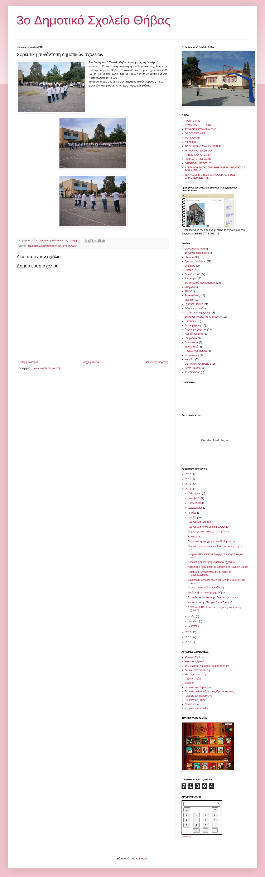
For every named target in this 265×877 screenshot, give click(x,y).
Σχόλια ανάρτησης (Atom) (46, 368)
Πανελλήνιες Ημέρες (196, 350)
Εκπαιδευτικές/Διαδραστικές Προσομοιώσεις (209, 691)
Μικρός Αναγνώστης (196, 674)
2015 (189, 483)
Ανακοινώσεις (192, 295)
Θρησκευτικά (192, 355)
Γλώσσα (189, 257)
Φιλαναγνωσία (193, 308)
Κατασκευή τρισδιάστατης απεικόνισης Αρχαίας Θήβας (218, 566)
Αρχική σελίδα (91, 362)
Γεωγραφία (32, 245)
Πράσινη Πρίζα (193, 678)
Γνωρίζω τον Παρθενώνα (198, 695)
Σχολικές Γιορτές (194, 304)
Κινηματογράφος (194, 333)
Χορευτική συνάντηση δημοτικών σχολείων (211, 562)
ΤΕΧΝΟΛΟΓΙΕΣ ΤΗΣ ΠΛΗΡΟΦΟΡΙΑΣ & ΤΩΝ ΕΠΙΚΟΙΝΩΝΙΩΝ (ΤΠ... (210, 176)
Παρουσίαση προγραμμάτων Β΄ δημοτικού (211, 541)
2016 (189, 479)
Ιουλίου (192, 512)
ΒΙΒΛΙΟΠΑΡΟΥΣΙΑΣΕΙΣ (198, 363)
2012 (189, 637)
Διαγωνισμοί (191, 342)
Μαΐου (192, 616)
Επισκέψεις (191, 278)
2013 (189, 632)
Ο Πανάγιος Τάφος (195, 700)
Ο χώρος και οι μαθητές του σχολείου (208, 531)
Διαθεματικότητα (194, 248)
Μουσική (189, 299)
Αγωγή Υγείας (192, 274)
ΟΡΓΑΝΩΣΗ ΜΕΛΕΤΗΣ (198, 163)
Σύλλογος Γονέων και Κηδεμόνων (203, 316)
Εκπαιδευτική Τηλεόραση (198, 687)
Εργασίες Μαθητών (195, 261)
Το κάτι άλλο (194, 536)
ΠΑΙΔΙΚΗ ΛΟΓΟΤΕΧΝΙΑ (198, 154)
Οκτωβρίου (194, 503)
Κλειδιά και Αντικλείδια (197, 708)
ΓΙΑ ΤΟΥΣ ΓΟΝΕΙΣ (195, 133)
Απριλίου (193, 621)
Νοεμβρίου (194, 498)
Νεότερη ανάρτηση (28, 362)
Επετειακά (190, 321)
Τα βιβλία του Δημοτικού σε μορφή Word (207, 665)
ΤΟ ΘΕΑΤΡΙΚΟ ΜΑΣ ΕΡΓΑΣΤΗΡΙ (203, 146)
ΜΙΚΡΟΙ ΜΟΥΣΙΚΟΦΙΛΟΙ (198, 150)
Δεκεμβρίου (195, 493)
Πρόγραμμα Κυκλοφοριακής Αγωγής (208, 526)
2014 (189, 489)
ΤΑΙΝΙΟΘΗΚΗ (192, 137)
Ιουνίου (192, 517)
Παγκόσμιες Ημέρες (195, 329)
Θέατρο (189, 270)
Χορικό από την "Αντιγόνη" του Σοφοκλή (210, 602)
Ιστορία (189, 287)
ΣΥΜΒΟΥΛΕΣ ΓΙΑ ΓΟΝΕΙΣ (199, 124)
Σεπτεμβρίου (195, 507)
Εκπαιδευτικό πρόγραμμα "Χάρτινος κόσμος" (212, 597)
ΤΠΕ (187, 291)
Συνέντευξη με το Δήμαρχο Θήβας (206, 592)
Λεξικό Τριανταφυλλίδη (197, 670)
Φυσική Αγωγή (70, 245)
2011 (189, 642)
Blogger (143, 858)
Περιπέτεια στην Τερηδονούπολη (206, 587)
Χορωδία (189, 359)
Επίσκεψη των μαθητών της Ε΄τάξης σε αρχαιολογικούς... (209, 573)
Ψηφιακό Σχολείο (194, 657)
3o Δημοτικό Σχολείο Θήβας (94, 20)
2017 (189, 474)
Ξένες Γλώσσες (193, 368)
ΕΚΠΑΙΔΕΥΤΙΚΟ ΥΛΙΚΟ (198, 159)
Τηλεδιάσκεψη (192, 372)
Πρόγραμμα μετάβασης (201, 521)
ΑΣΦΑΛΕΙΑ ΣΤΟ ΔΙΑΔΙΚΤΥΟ (200, 129)
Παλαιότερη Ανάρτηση (156, 362)
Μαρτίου (193, 626)
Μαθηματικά (191, 346)
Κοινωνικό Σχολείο (195, 661)
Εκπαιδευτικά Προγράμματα (200, 282)
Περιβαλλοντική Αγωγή (197, 312)
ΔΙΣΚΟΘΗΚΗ (192, 142)
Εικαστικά (190, 265)
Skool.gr (189, 682)
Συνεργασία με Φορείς (50, 245)
